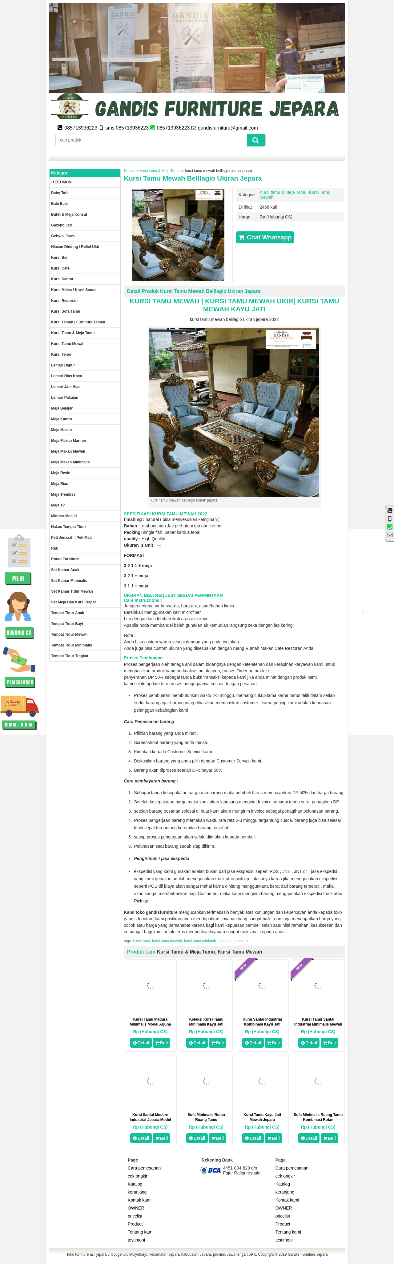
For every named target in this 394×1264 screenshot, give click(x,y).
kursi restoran (64, 300)
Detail (141, 1042)
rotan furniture (65, 559)
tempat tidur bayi (67, 624)
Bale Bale (59, 204)
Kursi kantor (62, 279)
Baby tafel (60, 193)
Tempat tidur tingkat (69, 656)
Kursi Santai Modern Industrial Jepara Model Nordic (150, 1120)
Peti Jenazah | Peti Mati (71, 537)
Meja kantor (61, 419)
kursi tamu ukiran (233, 941)
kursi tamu (141, 941)
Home (129, 171)
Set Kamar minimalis (69, 580)
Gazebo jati (61, 225)
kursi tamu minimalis (201, 941)
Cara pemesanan (144, 1168)
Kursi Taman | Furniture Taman (78, 322)
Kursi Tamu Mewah (240, 951)
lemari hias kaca (66, 376)
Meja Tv (58, 505)
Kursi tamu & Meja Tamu (159, 171)
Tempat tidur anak (67, 613)
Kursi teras (61, 354)
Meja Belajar (62, 408)
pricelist (135, 1216)
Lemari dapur (63, 365)
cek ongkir (137, 1176)
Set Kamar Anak (65, 570)
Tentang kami (140, 1232)
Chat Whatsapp (264, 237)
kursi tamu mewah (167, 941)
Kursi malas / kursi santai (73, 290)
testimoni (136, 1240)
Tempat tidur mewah (69, 634)
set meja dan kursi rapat (73, 602)
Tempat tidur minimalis (71, 645)
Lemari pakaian (64, 397)
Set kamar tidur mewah (72, 591)
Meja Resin (60, 473)
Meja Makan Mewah (68, 451)
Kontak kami (139, 1200)
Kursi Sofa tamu (65, 311)
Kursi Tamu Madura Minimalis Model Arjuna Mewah (150, 1024)
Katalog (135, 1184)
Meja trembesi (64, 494)
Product (135, 1224)
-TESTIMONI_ (62, 182)
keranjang (137, 1192)
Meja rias (59, 484)
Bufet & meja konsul (69, 214)
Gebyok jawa (63, 236)
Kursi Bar (59, 257)
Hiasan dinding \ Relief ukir (75, 247)
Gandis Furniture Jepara (308, 1254)
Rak (54, 548)
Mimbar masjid (64, 516)
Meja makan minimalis (70, 462)
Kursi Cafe (60, 268)
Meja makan (61, 430)
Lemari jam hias (65, 387)
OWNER (136, 1208)
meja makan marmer (68, 440)
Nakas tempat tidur (68, 527)
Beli (161, 1042)
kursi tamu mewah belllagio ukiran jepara (193, 178)
